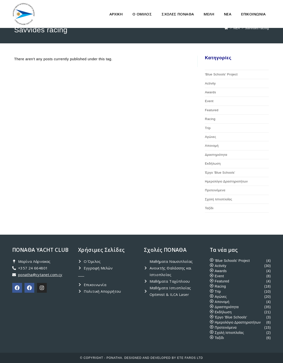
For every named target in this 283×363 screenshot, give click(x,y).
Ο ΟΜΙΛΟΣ (142, 14)
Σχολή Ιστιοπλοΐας (218, 199)
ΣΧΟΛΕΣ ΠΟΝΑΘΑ (178, 14)
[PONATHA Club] (17, 288)
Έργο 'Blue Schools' (220, 172)
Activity (210, 83)
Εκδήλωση (213, 163)
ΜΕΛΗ (209, 14)
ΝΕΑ (227, 14)
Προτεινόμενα (215, 190)
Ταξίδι (209, 208)
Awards (210, 92)
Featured (211, 110)
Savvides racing (257, 28)
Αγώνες (210, 137)
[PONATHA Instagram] (42, 288)
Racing (210, 119)
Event (209, 101)
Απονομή (212, 145)
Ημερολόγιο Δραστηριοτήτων (226, 181)
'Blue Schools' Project (221, 74)
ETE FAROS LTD (190, 358)
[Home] (226, 28)
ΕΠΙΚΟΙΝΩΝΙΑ (253, 14)
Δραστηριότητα (216, 155)
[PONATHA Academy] (29, 288)
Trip (208, 128)
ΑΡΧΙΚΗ (116, 14)
